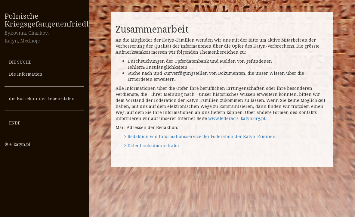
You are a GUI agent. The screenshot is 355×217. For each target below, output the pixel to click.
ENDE (14, 123)
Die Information (25, 74)
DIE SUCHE (20, 62)
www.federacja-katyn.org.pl (236, 118)
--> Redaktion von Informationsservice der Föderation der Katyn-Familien (197, 136)
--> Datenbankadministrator (149, 145)
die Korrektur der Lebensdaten (42, 98)
